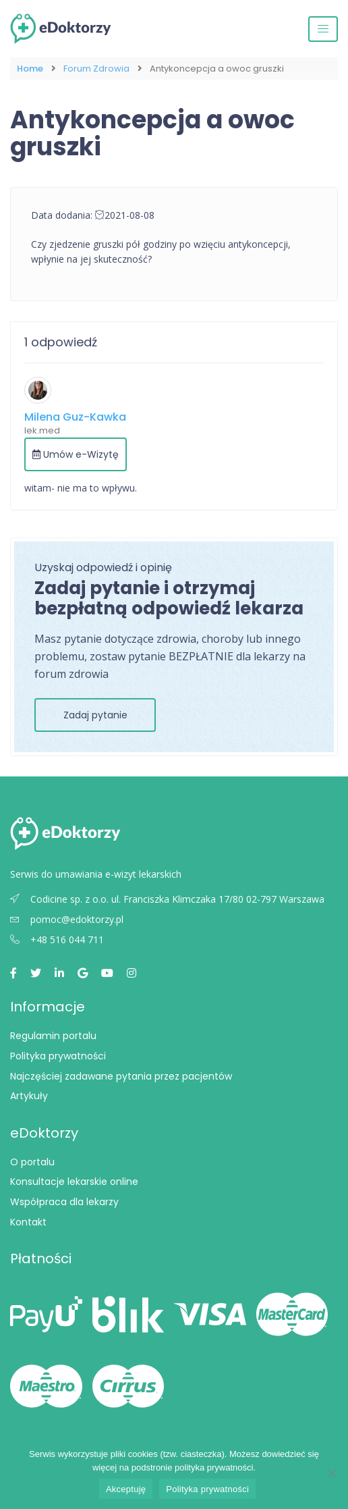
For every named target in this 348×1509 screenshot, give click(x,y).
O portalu (32, 1162)
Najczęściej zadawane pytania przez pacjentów (121, 1076)
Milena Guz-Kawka (75, 417)
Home (30, 68)
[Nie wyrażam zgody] (331, 1473)
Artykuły (29, 1096)
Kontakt (28, 1222)
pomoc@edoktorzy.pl (66, 919)
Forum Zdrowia (96, 68)
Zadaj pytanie (95, 715)
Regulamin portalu (53, 1035)
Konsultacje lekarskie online (74, 1181)
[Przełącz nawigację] (323, 29)
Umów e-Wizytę (75, 454)
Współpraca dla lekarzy (64, 1202)
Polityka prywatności (58, 1056)
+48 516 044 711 (57, 939)
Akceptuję (126, 1489)
